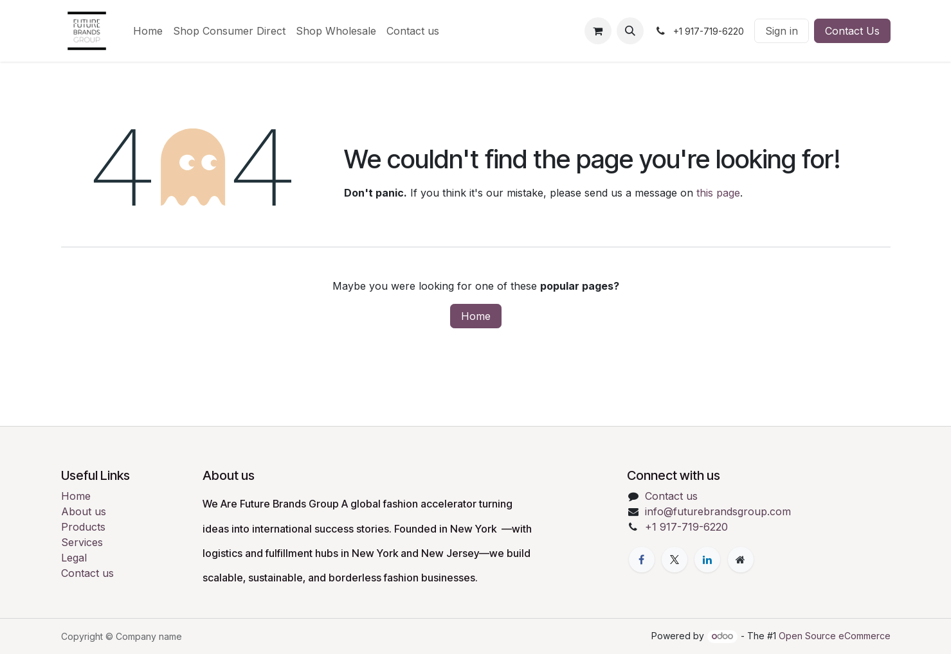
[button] (630, 30)
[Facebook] (642, 559)
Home (476, 316)
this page (718, 192)
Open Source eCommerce (835, 635)
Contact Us (852, 30)
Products (83, 526)
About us (83, 511)
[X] (674, 559)
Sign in (781, 30)
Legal (74, 557)
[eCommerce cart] (597, 30)
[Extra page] (741, 559)
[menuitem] (148, 31)
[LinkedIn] (707, 559)
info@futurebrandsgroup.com (718, 511)
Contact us (87, 573)
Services (82, 542)
